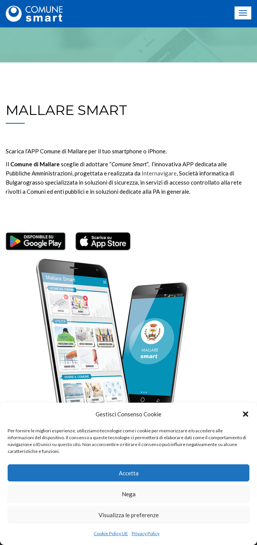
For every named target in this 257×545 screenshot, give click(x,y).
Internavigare (159, 173)
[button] (245, 414)
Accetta (129, 473)
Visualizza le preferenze (129, 515)
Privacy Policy (146, 533)
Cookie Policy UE (111, 533)
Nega (129, 494)
